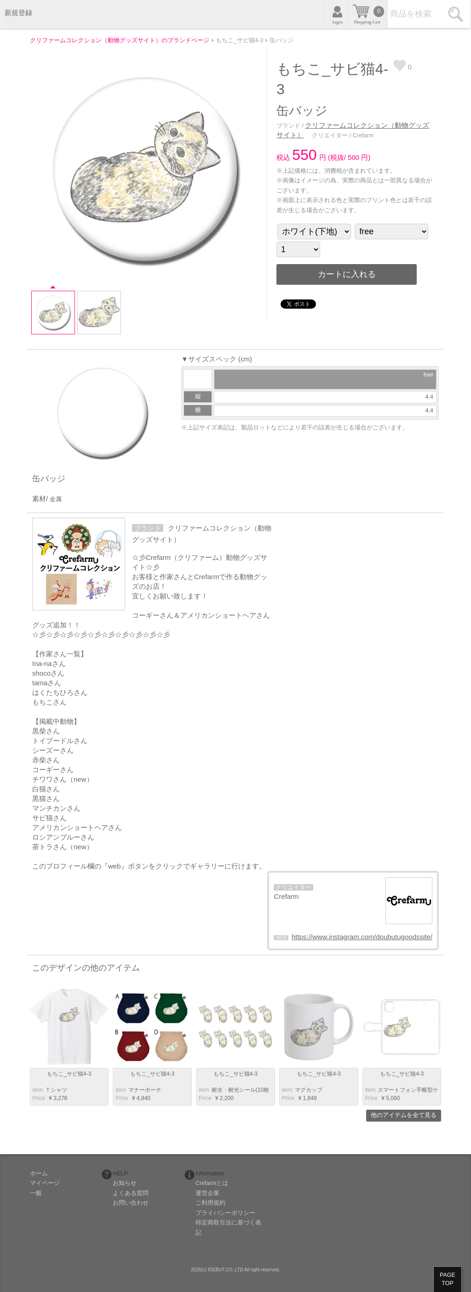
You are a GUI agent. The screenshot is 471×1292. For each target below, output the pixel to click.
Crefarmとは (211, 1183)
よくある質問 (131, 1193)
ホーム (39, 1173)
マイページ (45, 1183)
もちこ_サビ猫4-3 (69, 1074)
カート (368, 14)
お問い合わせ (131, 1203)
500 (353, 157)
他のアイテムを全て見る (404, 1115)
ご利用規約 (210, 1203)
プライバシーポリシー (225, 1213)
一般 (36, 1193)
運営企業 (207, 1193)
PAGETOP (447, 1279)
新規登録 (18, 13)
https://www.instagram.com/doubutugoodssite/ (362, 937)
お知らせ (125, 1183)
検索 (457, 14)
